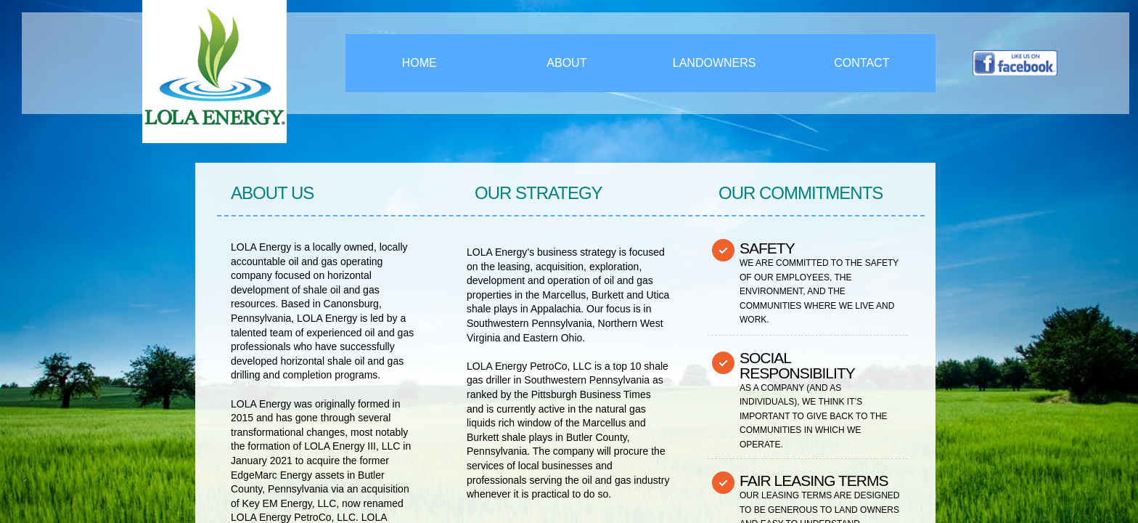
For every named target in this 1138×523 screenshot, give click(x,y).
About (566, 63)
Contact (861, 63)
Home (419, 63)
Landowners (714, 63)
